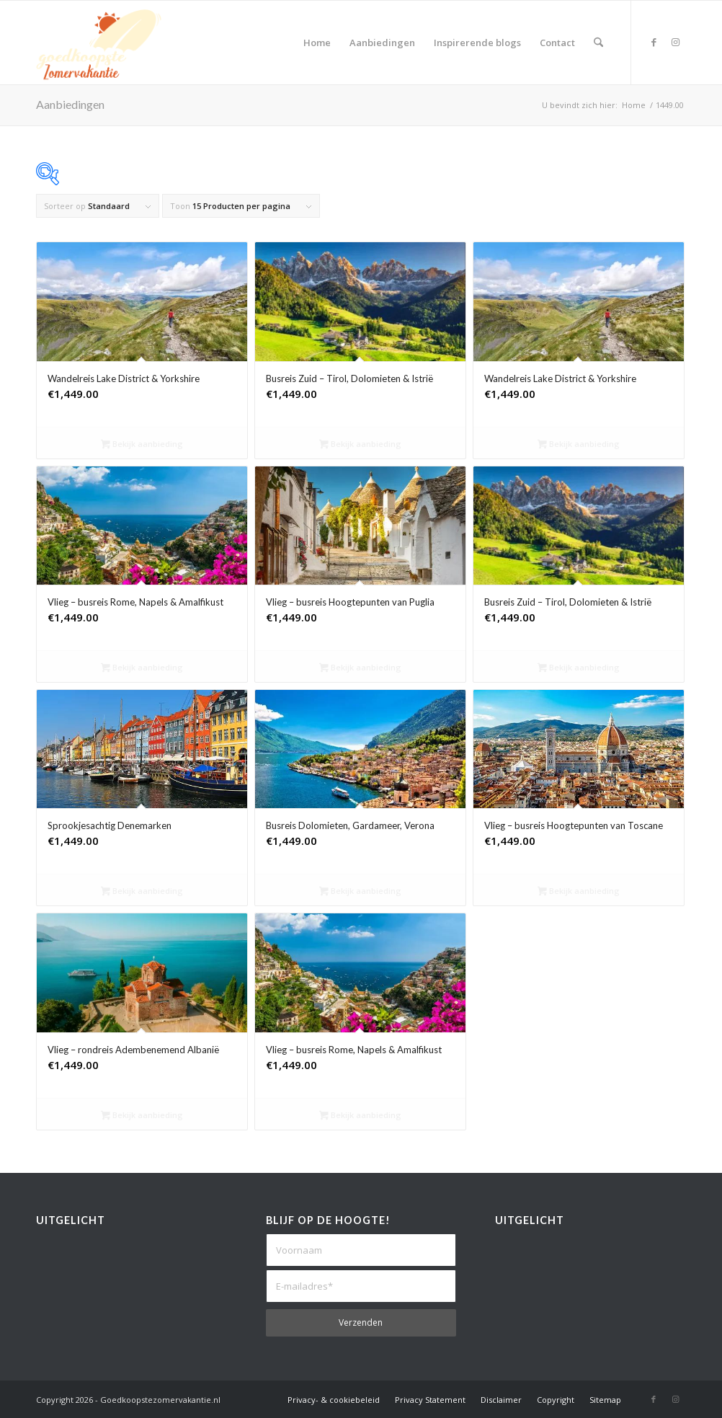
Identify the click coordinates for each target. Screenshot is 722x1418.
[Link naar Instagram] (675, 42)
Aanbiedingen (70, 104)
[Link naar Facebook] (653, 42)
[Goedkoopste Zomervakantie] (98, 42)
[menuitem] (317, 42)
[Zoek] (598, 42)
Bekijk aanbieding (142, 444)
